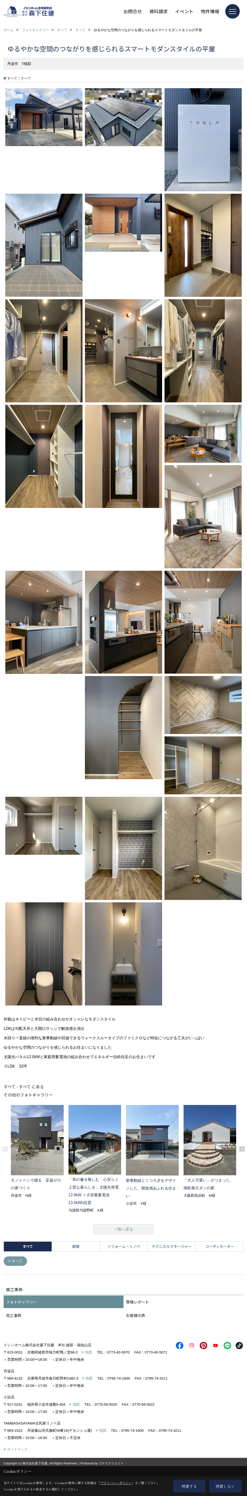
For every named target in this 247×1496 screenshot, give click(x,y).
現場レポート (137, 1302)
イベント (184, 11)
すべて (18, 1261)
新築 (75, 1246)
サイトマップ (17, 1457)
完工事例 (13, 1316)
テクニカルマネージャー (171, 1246)
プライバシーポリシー (116, 1483)
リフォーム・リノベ (123, 1246)
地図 (88, 1353)
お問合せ (133, 11)
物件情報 (210, 11)
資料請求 (158, 11)
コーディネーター (219, 1246)
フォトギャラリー (21, 1302)
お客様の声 (135, 1316)
